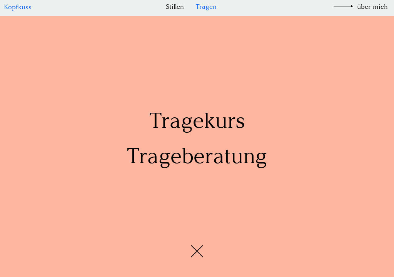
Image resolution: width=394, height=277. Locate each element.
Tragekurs (197, 120)
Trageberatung (196, 156)
